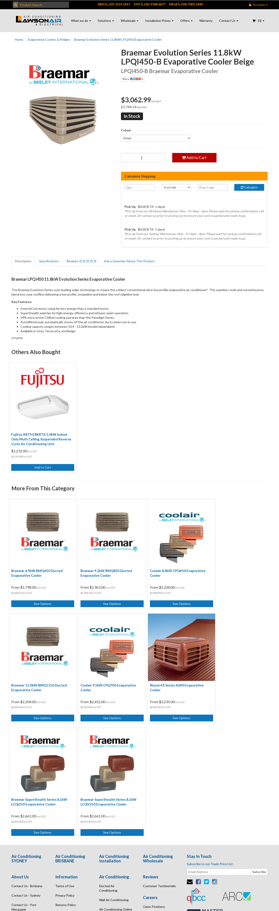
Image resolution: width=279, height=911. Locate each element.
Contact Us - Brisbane (26, 760)
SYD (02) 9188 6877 (149, 4)
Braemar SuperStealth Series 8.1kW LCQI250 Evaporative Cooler (171, 676)
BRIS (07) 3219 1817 (114, 4)
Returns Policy (65, 779)
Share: (132, 79)
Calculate (249, 187)
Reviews (81, 261)
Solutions (106, 20)
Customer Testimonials (159, 760)
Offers (186, 20)
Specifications (49, 261)
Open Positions (154, 781)
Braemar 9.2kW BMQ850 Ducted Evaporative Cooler (102, 565)
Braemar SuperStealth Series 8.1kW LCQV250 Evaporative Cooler (236, 676)
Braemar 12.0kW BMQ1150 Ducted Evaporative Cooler (236, 565)
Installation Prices (159, 20)
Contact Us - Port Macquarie (23, 781)
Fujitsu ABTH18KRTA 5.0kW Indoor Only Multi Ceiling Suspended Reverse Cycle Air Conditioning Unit (39, 435)
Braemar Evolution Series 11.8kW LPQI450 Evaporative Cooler (118, 39)
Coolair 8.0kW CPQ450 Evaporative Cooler (170, 565)
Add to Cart (194, 157)
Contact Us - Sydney (25, 770)
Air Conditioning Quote (115, 793)
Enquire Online (21, 793)
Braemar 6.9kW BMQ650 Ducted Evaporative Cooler (37, 565)
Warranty (205, 20)
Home (19, 39)
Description (23, 261)
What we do (81, 20)
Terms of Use (64, 760)
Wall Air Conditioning (114, 774)
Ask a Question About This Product (129, 261)
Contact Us (228, 20)
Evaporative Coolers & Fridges (49, 39)
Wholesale (129, 20)
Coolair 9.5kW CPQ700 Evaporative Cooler (39, 676)
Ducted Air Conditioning (108, 762)
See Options (41, 596)
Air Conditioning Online (115, 784)
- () (258, 20)
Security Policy (65, 789)
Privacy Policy (64, 770)
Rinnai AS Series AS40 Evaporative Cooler (104, 676)
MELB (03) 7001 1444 (186, 4)
